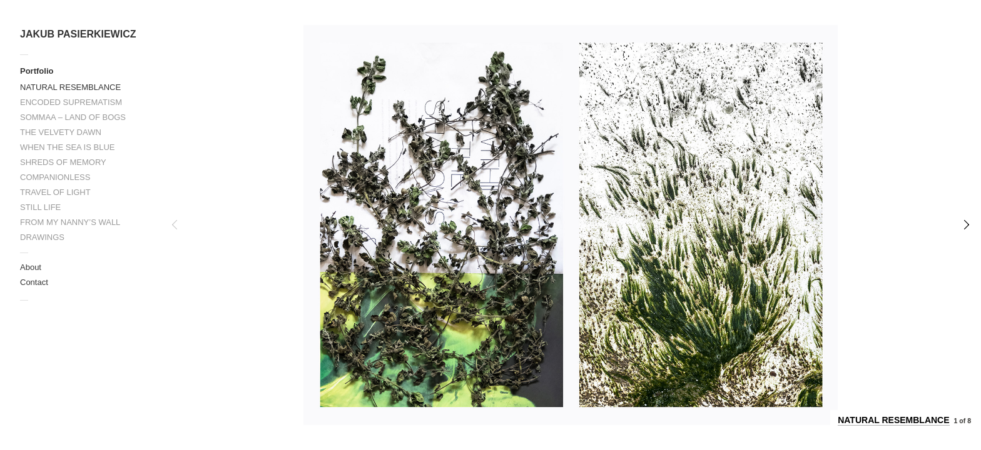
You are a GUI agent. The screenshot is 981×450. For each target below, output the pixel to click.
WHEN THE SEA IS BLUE (67, 147)
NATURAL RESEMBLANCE (70, 87)
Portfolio (36, 71)
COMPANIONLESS (55, 177)
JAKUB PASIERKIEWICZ (78, 34)
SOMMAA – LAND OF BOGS (73, 117)
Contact (34, 282)
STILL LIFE (40, 207)
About (30, 267)
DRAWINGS (42, 237)
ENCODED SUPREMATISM (71, 102)
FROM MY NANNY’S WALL (70, 222)
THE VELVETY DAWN (60, 132)
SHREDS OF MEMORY (63, 162)
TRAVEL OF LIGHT (55, 192)
